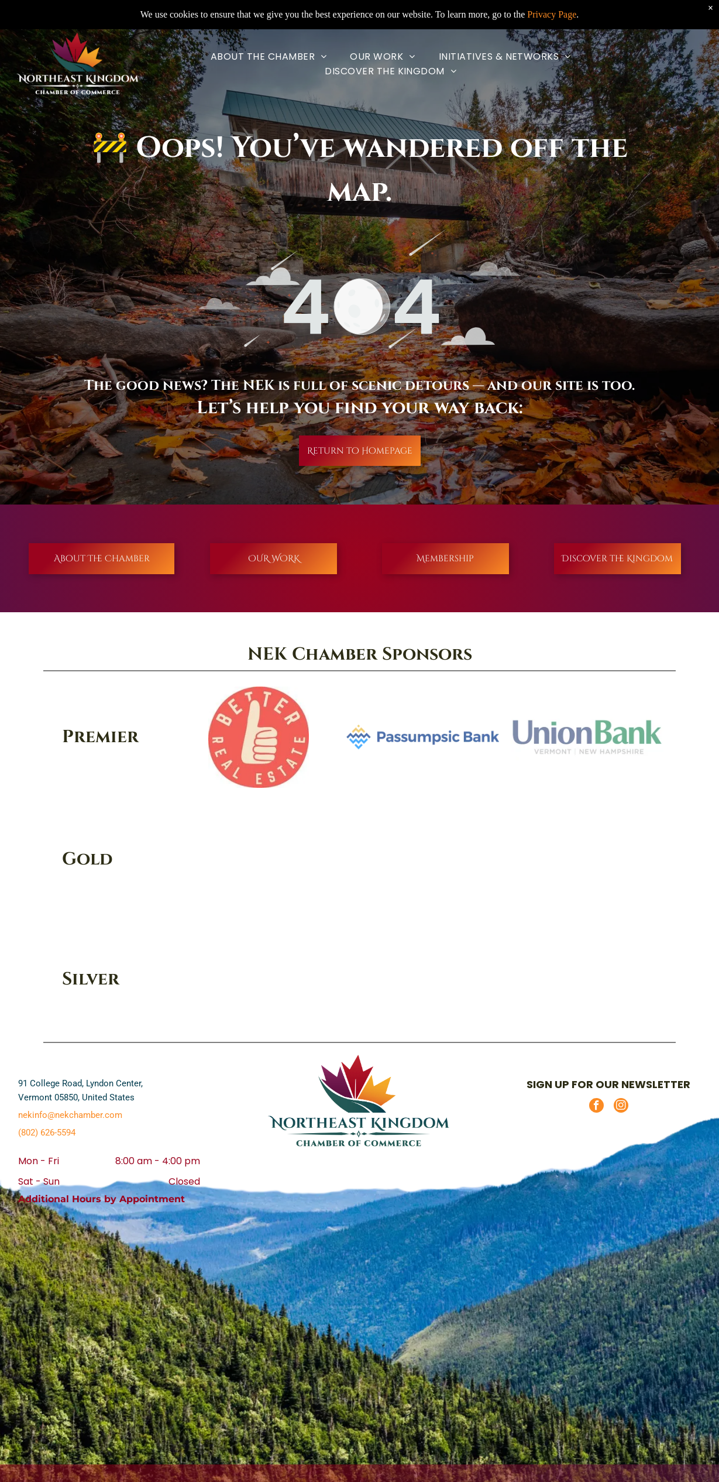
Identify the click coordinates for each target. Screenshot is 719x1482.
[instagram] (621, 1107)
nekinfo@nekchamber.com (70, 1115)
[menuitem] (269, 56)
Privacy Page (551, 14)
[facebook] (596, 1107)
